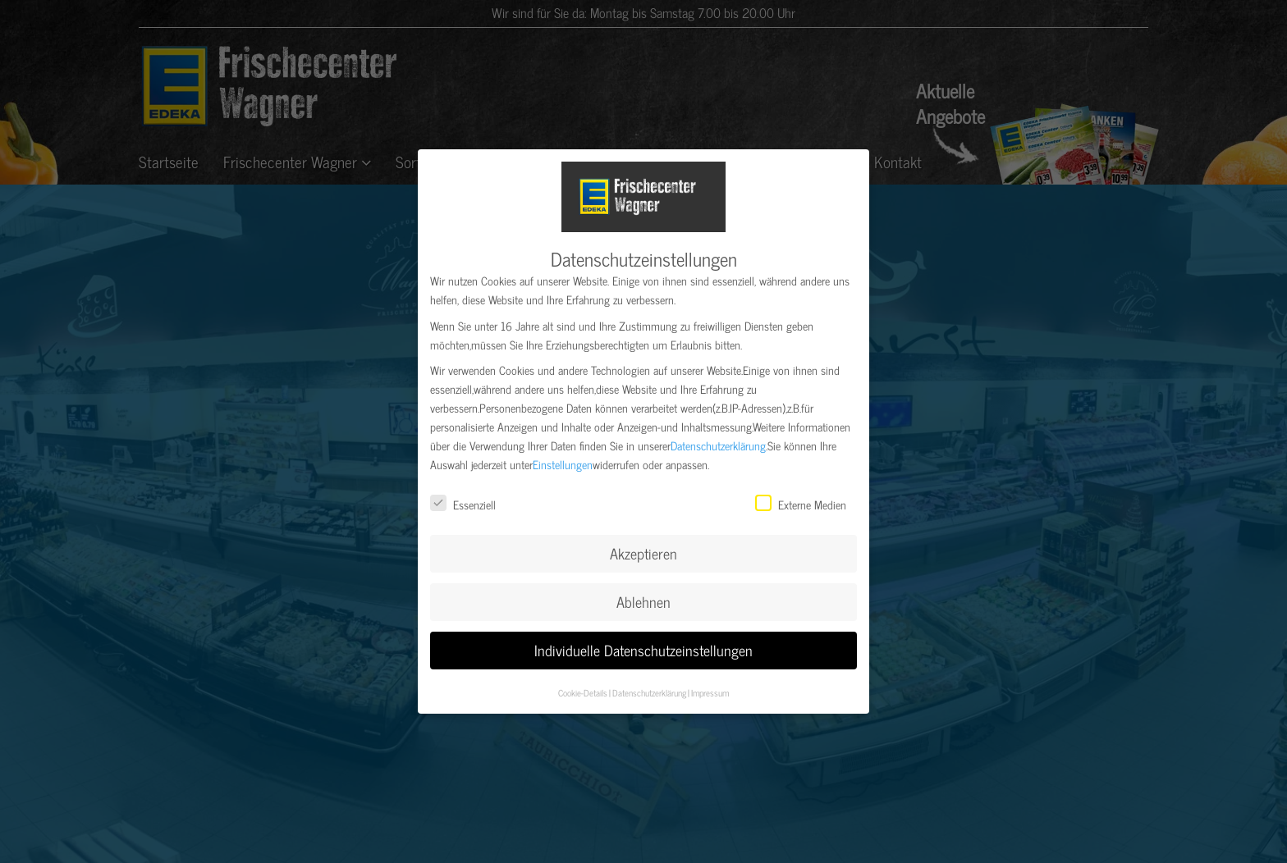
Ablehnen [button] (643, 597)
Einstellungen (563, 459)
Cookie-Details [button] (582, 688)
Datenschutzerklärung (718, 441)
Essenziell (463, 500)
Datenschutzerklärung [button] (649, 688)
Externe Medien (800, 500)
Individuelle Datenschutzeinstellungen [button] (643, 645)
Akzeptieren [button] (643, 549)
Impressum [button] (710, 688)
